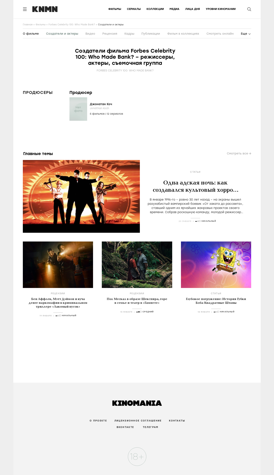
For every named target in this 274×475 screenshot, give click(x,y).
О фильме (31, 33)
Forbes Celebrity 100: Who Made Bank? (72, 24)
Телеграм (150, 427)
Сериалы (134, 9)
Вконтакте (125, 427)
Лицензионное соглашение (138, 420)
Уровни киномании (221, 9)
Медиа (174, 9)
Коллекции (155, 9)
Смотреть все (237, 153)
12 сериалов (115, 113)
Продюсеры (38, 92)
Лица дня (192, 9)
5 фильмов (97, 113)
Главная (28, 24)
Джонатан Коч (101, 104)
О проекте (98, 420)
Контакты (177, 420)
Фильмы (114, 9)
